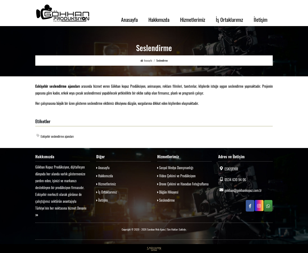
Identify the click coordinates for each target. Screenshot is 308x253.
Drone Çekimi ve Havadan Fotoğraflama (183, 183)
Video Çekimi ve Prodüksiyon (176, 175)
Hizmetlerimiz (192, 19)
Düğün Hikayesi (167, 192)
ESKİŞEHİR (228, 169)
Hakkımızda (158, 19)
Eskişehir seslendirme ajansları (55, 136)
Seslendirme (166, 200)
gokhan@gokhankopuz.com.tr (240, 190)
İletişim (260, 19)
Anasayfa (129, 19)
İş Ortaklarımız (229, 19)
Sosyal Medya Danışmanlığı (175, 167)
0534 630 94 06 (232, 179)
